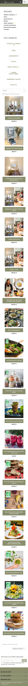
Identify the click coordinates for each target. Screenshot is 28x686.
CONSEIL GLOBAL (14, 269)
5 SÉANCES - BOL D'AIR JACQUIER (14, 148)
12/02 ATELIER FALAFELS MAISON (14, 421)
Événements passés (10, 27)
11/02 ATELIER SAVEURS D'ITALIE (14, 572)
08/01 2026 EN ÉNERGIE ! (14, 330)
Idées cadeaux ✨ (9, 23)
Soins (5, 17)
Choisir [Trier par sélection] (14, 90)
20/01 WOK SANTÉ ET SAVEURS (14, 360)
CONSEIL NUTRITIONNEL (14, 118)
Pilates (6, 21)
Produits (6, 29)
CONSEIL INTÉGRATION (14, 239)
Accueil (8, 11)
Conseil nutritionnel (10, 25)
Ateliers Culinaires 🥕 (10, 14)
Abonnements (8, 19)
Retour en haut (18, 649)
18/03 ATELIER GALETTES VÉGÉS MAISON (14, 633)
